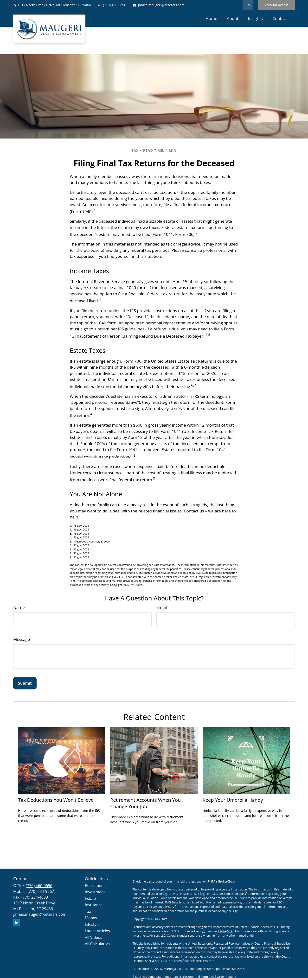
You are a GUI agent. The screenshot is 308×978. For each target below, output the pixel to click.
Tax (88, 911)
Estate (90, 898)
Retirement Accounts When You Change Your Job (145, 803)
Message (21, 639)
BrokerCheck (227, 881)
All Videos (93, 937)
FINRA (222, 931)
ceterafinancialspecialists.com (194, 961)
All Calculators (97, 943)
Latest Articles (97, 931)
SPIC (230, 931)
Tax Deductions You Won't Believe (56, 800)
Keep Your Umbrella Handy (233, 800)
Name (19, 607)
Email (161, 607)
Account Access (276, 5)
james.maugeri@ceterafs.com (158, 5)
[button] (211, 18)
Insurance (94, 905)
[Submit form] (25, 683)
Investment (95, 892)
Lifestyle (92, 924)
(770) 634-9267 (40, 891)
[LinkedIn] (248, 5)
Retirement (95, 885)
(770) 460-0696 (111, 5)
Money (91, 918)
